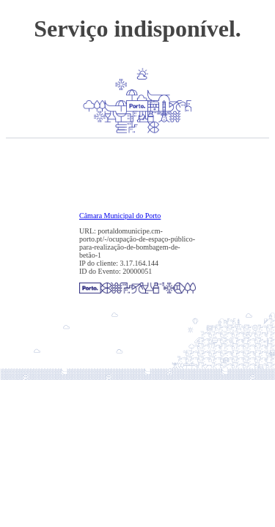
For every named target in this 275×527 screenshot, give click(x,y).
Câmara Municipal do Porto (120, 216)
